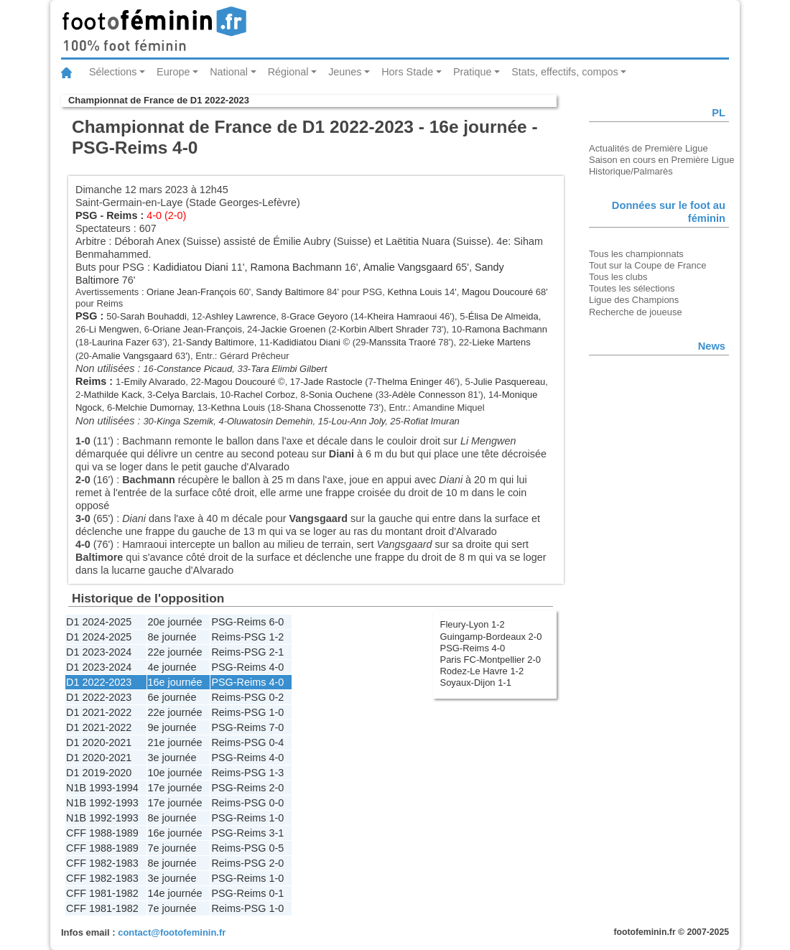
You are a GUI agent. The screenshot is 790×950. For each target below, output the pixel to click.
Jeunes (344, 72)
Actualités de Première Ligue (648, 148)
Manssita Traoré (402, 342)
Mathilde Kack (113, 394)
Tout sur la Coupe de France (647, 265)
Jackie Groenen (293, 329)
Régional (288, 72)
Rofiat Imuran (432, 421)
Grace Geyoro (318, 316)
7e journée (172, 848)
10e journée (175, 772)
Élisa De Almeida (503, 316)
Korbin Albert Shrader (384, 329)
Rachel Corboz (264, 394)
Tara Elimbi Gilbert (289, 368)
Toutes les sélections (632, 288)
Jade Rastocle (333, 381)
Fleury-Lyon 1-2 (472, 624)
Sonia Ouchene (341, 394)
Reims (121, 215)
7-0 (276, 727)
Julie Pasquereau (509, 381)
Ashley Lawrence (240, 316)
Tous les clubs (618, 276)
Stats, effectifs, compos (564, 72)
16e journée (175, 682)
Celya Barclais (185, 394)
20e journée (175, 622)
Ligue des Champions (634, 299)
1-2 (276, 637)
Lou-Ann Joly (358, 421)
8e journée (172, 637)
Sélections (112, 72)
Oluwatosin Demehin (270, 421)
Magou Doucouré (497, 292)
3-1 (276, 833)
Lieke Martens (501, 342)
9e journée (172, 727)
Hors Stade (407, 72)
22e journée (175, 652)
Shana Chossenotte (325, 407)
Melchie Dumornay (153, 407)
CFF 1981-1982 (102, 893)
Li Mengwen (114, 329)
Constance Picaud (194, 368)
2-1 (276, 652)
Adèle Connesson (428, 394)
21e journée (175, 742)
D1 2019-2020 (98, 772)
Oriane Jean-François (191, 292)
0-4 (276, 742)
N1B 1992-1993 (102, 803)
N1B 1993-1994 (102, 787)
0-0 (276, 803)
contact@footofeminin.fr (172, 932)
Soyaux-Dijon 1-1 (475, 682)
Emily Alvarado (155, 381)
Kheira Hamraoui (402, 316)
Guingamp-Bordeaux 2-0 (491, 636)
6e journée (172, 697)
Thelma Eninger (409, 381)
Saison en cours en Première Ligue (661, 159)
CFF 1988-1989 (102, 833)
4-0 (276, 667)
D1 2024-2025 (98, 622)
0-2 (276, 697)
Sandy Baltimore (290, 292)
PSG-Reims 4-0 (473, 648)
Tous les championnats (636, 253)
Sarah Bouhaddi (153, 316)
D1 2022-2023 (98, 682)
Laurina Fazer (120, 342)
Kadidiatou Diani (190, 267)
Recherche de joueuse (635, 312)
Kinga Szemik (185, 421)
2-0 (276, 787)
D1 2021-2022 (98, 712)
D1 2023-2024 (98, 652)
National (229, 72)
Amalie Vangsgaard (408, 267)
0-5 (276, 848)
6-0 (276, 622)
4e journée (172, 667)
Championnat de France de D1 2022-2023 (158, 100)
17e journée (175, 787)
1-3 (276, 772)
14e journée (175, 893)
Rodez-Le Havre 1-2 (482, 671)
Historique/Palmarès (631, 171)
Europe (173, 72)
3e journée (172, 757)
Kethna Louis (415, 292)
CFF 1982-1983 (102, 863)
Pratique (472, 72)
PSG (86, 215)
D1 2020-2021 (98, 742)
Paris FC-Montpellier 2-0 (490, 659)
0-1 (276, 893)
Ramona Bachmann (296, 267)
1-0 (276, 712)
